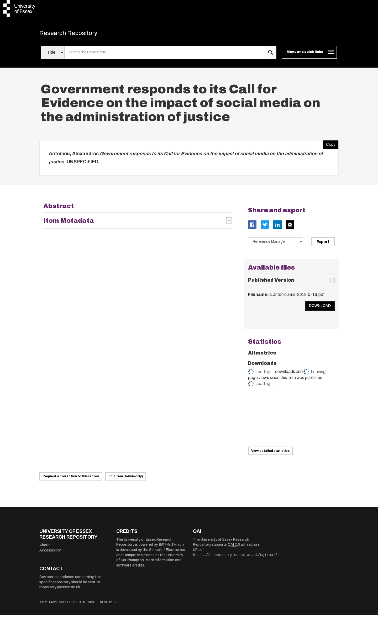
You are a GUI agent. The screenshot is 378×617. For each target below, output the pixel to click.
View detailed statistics (270, 453)
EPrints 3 (166, 547)
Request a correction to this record (71, 479)
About (44, 547)
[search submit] (270, 54)
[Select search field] (52, 54)
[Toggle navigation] (309, 54)
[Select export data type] (275, 244)
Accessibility (50, 553)
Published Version (271, 282)
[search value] (164, 54)
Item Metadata (68, 223)
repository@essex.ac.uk (59, 589)
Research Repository (76, 34)
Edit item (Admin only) (125, 479)
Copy (329, 146)
